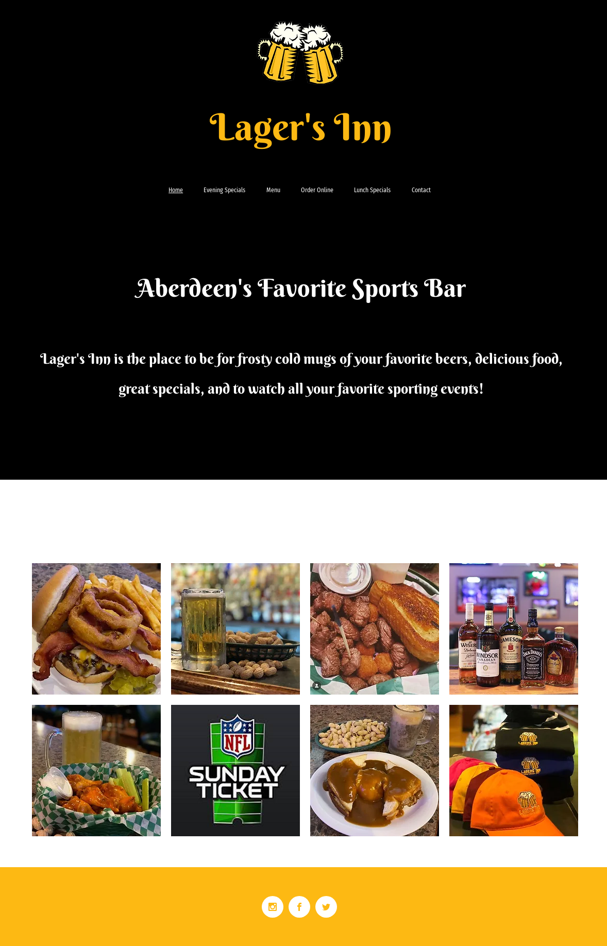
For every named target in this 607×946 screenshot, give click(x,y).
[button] (96, 629)
